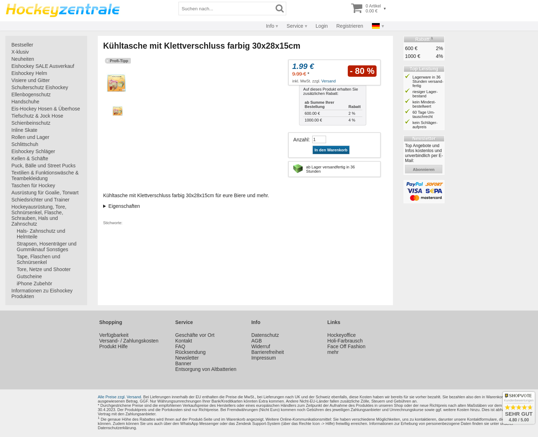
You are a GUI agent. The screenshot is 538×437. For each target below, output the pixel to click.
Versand (328, 81)
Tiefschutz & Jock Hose (37, 116)
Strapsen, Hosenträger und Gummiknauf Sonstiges (46, 246)
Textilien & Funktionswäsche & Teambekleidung (45, 175)
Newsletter (187, 358)
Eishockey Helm (29, 73)
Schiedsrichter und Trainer (40, 200)
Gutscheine (29, 276)
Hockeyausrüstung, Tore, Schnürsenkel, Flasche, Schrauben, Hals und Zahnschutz (38, 215)
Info (270, 26)
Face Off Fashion (346, 346)
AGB (256, 341)
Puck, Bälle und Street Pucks (43, 165)
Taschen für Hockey (33, 185)
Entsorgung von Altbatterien (205, 369)
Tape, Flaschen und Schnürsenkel (38, 259)
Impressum (263, 358)
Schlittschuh (24, 144)
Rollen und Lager (30, 137)
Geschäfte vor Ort (194, 335)
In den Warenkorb (331, 150)
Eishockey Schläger (33, 151)
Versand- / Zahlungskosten (129, 341)
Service (295, 26)
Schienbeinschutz (30, 123)
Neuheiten (22, 59)
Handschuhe (25, 101)
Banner (183, 363)
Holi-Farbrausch (345, 341)
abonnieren (424, 169)
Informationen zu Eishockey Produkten (42, 293)
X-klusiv (20, 52)
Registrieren (349, 26)
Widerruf (260, 346)
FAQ (180, 346)
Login (322, 26)
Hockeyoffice (341, 335)
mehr (333, 352)
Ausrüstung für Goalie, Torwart (45, 192)
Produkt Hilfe (113, 346)
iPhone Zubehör (34, 283)
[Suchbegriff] (226, 8)
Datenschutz (265, 335)
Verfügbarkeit (114, 335)
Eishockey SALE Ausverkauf (42, 66)
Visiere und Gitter (30, 80)
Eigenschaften (124, 206)
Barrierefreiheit (267, 352)
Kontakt (183, 341)
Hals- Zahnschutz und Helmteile (41, 233)
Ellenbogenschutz (31, 94)
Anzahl (301, 139)
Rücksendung (190, 352)
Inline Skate (24, 130)
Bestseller (22, 45)
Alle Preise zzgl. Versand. (120, 397)
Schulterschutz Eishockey (39, 87)
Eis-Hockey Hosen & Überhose (45, 109)
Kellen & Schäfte (29, 158)
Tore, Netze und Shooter (44, 269)
